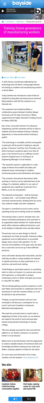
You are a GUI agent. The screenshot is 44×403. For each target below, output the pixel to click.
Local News (10, 22)
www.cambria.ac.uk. (31, 357)
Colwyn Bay (20, 22)
